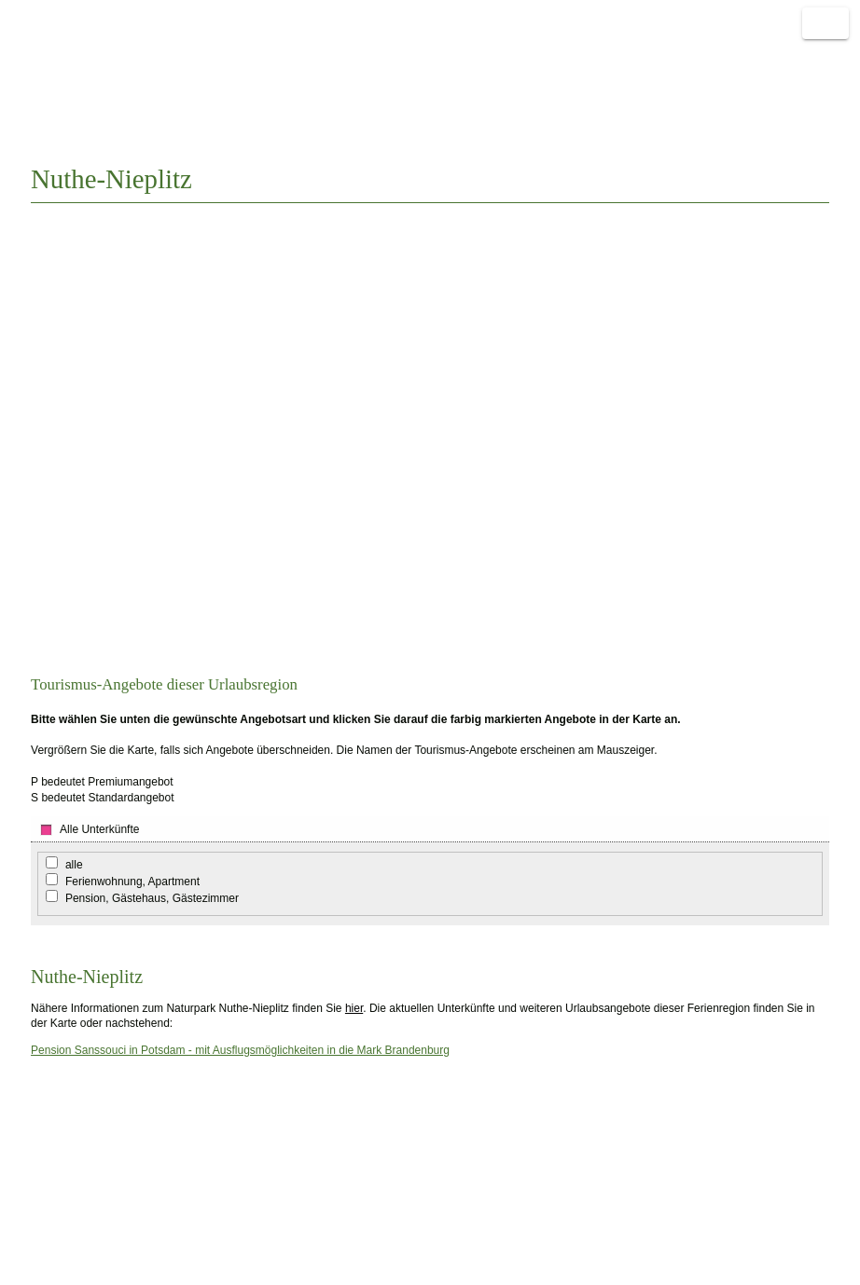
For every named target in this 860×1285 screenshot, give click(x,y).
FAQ (51, 1236)
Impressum (67, 1204)
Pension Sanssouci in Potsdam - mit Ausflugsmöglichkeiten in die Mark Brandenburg (240, 1050)
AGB (51, 1220)
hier (354, 1008)
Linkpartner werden (247, 1220)
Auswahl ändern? (758, 178)
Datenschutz (71, 1267)
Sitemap (60, 1251)
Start (577, 67)
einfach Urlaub (675, 67)
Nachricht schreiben (248, 1204)
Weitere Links (798, 67)
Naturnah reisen (79, 70)
